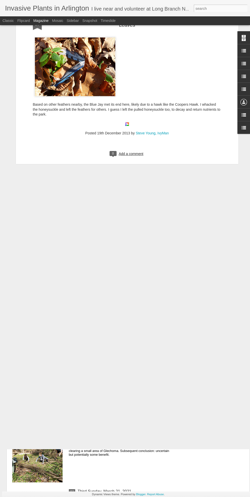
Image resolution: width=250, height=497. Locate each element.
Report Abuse (155, 494)
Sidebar (73, 21)
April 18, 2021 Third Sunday (102, 434)
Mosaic (57, 21)
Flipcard (23, 21)
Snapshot (89, 21)
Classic (8, 21)
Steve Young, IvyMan (152, 87)
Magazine (41, 21)
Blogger (140, 494)
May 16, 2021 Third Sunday (102, 377)
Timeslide (108, 21)
